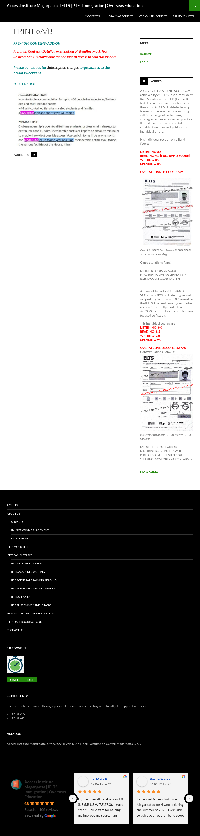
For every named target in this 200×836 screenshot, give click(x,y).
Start (14, 679)
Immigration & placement (30, 530)
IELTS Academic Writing (28, 571)
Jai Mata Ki (99, 779)
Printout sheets (183, 16)
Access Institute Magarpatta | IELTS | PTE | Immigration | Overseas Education (75, 5)
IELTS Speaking (21, 596)
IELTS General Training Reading (34, 580)
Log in (144, 62)
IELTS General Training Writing (33, 588)
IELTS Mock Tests (18, 546)
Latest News (19, 538)
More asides (150, 471)
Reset (30, 679)
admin (175, 278)
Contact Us (15, 630)
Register (146, 54)
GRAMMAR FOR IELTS (121, 16)
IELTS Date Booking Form (25, 621)
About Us (13, 513)
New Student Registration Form (30, 613)
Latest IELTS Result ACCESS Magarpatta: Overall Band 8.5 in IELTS (163, 274)
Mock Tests (92, 16)
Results (12, 505)
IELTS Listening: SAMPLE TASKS (31, 605)
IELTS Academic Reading (28, 563)
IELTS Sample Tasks (19, 555)
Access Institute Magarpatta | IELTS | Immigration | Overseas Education (45, 789)
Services (17, 522)
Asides (156, 81)
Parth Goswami (162, 779)
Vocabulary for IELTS (153, 16)
